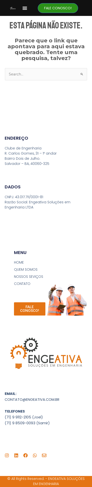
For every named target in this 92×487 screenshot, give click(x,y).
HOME (19, 262)
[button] (24, 8)
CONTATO (22, 283)
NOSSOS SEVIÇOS (28, 276)
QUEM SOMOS (26, 269)
